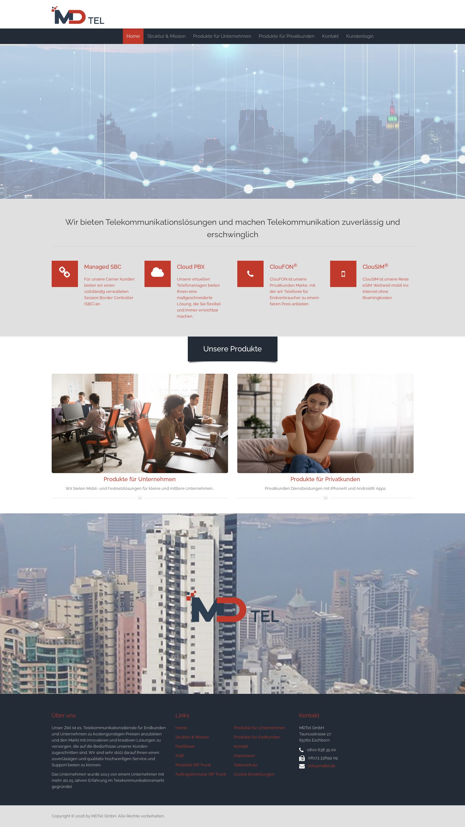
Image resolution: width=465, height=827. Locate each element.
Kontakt (330, 36)
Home (133, 36)
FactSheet (184, 746)
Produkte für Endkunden (257, 737)
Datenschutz (245, 765)
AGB (179, 755)
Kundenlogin (360, 36)
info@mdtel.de (321, 766)
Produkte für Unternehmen (222, 36)
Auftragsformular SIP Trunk (200, 774)
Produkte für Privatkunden (287, 36)
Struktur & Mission (166, 36)
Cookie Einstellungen (254, 774)
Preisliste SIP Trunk (193, 765)
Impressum (244, 755)
